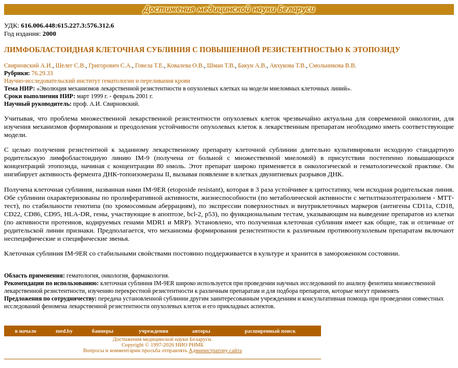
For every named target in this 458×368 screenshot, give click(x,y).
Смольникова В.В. (332, 65)
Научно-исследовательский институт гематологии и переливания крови (97, 80)
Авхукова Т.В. (287, 65)
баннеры (102, 331)
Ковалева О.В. (185, 65)
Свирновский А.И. (28, 65)
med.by (64, 331)
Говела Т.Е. (149, 65)
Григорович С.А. (110, 65)
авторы (201, 331)
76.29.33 (42, 73)
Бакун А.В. (252, 65)
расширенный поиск (270, 331)
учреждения (153, 331)
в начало (25, 331)
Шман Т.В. (221, 65)
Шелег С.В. (70, 65)
